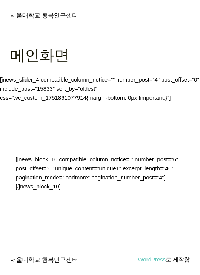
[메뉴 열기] (185, 15)
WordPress (152, 259)
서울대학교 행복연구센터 (44, 15)
